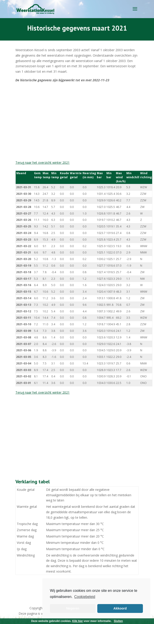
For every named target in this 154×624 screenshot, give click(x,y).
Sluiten (118, 621)
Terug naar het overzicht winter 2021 (42, 162)
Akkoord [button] (120, 608)
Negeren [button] (72, 608)
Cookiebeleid (84, 597)
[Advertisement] (77, 121)
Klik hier (77, 621)
